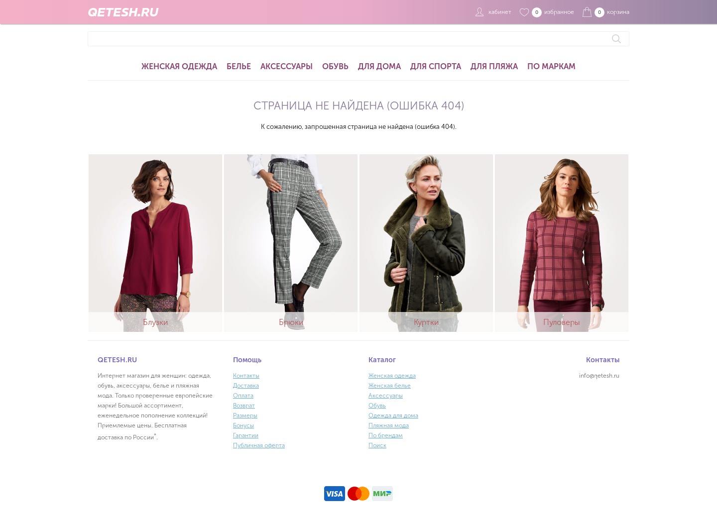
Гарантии (245, 435)
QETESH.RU (123, 11)
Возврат (244, 405)
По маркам (551, 66)
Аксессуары (286, 66)
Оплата (243, 395)
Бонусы (243, 425)
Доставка (246, 385)
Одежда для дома (393, 415)
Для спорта (435, 66)
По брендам (385, 435)
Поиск (377, 445)
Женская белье (389, 385)
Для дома (379, 66)
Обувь (335, 66)
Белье (239, 66)
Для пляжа (494, 66)
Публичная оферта (259, 445)
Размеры (245, 415)
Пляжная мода (388, 425)
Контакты (246, 375)
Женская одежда (179, 66)
